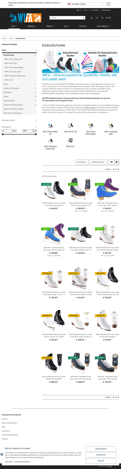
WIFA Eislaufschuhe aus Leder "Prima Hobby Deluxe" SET (80, 204)
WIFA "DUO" (70, 146)
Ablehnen (100, 461)
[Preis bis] (27, 130)
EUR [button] (78, 10)
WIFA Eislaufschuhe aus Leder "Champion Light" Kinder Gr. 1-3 (80, 335)
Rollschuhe (8, 92)
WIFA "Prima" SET (70, 131)
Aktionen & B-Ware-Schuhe (13, 109)
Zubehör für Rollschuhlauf (13, 105)
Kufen (6, 84)
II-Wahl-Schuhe (89, 108)
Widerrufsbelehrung (9, 423)
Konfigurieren (100, 455)
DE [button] (86, 10)
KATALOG (83, 26)
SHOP (4, 50)
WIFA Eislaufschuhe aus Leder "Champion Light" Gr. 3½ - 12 (53, 293)
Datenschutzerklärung (23, 462)
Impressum (9, 462)
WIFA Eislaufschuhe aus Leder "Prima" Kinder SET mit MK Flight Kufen (53, 335)
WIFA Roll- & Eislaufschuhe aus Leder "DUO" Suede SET (53, 248)
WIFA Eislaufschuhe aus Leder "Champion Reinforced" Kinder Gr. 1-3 (53, 204)
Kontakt (95, 10)
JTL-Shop (109, 466)
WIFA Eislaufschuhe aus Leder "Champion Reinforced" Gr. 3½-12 (80, 248)
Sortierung (81, 162)
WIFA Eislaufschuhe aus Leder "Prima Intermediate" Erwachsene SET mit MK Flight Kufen (53, 377)
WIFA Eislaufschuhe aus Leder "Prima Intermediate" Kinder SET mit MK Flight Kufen (80, 293)
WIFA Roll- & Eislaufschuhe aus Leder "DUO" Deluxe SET (80, 377)
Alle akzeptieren (100, 449)
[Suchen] (65, 18)
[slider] (2, 134)
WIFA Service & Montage (13, 113)
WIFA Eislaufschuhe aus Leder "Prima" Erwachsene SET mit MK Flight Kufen (107, 293)
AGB (3, 427)
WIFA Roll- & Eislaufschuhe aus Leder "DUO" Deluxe (107, 377)
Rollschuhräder (9, 101)
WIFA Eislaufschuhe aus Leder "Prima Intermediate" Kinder (107, 248)
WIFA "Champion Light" (110, 132)
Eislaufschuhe (9, 55)
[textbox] (85, 4)
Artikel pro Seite (98, 162)
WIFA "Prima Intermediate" (90, 132)
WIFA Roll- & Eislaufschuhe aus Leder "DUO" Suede (107, 204)
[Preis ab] (7, 130)
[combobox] (85, 4)
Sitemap (5, 439)
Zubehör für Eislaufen (11, 88)
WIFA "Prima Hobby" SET (50, 132)
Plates (6, 96)
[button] (91, 18)
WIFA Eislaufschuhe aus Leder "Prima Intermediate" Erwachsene (107, 335)
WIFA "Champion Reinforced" (50, 147)
